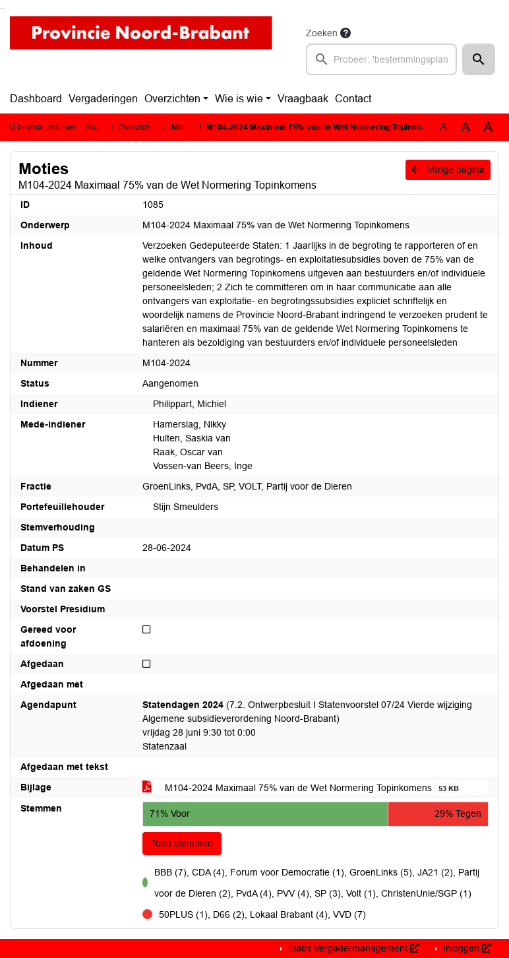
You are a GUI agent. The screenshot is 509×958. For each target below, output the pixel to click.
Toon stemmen (182, 843)
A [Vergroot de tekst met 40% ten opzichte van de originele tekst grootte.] (488, 127)
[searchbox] (381, 59)
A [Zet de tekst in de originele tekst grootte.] (443, 127)
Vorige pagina (448, 169)
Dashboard (36, 98)
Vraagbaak (303, 98)
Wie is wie (239, 98)
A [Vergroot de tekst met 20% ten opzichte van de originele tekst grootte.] (466, 127)
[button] (478, 59)
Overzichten (172, 98)
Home (96, 127)
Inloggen (465, 948)
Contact (353, 98)
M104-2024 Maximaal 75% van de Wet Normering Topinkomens (303, 788)
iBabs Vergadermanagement (352, 948)
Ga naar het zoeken (1, 8)
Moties (183, 127)
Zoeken (322, 33)
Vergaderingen (103, 98)
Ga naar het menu (3, 8)
